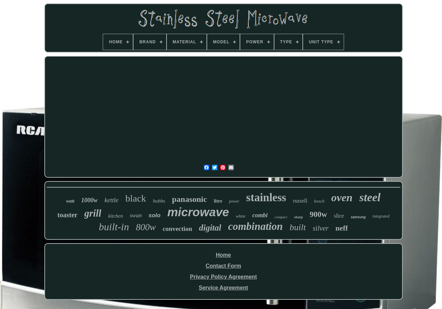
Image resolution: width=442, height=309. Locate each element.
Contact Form (223, 266)
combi (260, 215)
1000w (89, 200)
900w (318, 214)
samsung (358, 217)
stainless (266, 197)
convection (177, 228)
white (240, 216)
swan (136, 215)
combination (255, 226)
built (297, 227)
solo (154, 215)
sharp (298, 217)
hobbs (159, 201)
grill (92, 213)
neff (342, 228)
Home (223, 255)
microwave (198, 212)
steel (370, 197)
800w (146, 227)
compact (280, 217)
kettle (111, 200)
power (234, 201)
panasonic (189, 199)
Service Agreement (223, 288)
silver (321, 228)
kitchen (115, 216)
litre (218, 201)
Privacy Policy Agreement (223, 277)
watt (70, 201)
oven (342, 197)
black (135, 198)
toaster (67, 215)
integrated (381, 216)
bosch (319, 201)
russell (300, 201)
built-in (114, 226)
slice (339, 216)
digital (210, 227)
